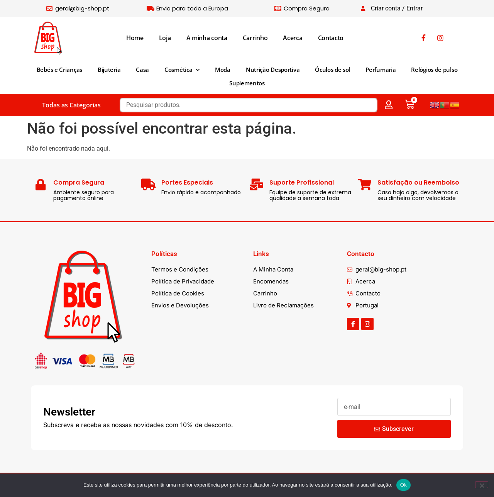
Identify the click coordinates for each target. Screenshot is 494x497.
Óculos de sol (332, 69)
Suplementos (247, 83)
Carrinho (255, 38)
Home (135, 38)
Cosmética (182, 70)
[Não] (481, 484)
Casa (142, 69)
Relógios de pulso (434, 69)
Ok (403, 485)
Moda (222, 69)
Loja (165, 38)
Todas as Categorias (71, 105)
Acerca (292, 38)
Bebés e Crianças (59, 69)
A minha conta (206, 38)
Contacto (331, 38)
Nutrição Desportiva (272, 69)
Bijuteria (109, 69)
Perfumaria (380, 69)
